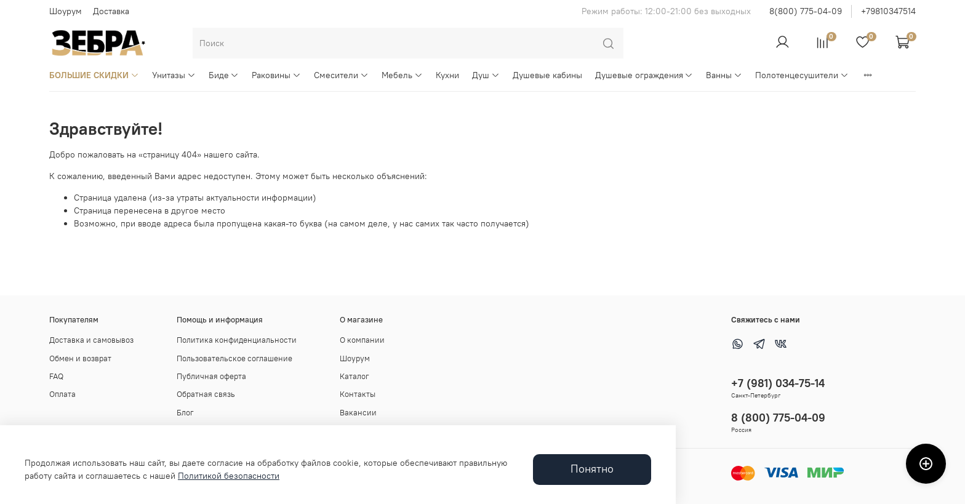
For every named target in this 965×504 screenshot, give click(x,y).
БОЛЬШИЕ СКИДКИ (94, 75)
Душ (486, 75)
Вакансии (358, 412)
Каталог (354, 376)
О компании (362, 340)
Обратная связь (206, 394)
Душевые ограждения (644, 75)
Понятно (592, 469)
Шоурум (65, 11)
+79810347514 (888, 11)
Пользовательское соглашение (234, 358)
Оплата (62, 394)
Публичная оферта (211, 376)
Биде (224, 75)
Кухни (447, 75)
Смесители (341, 75)
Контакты (357, 394)
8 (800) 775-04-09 (778, 417)
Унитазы (174, 75)
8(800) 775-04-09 (805, 11)
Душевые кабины (547, 75)
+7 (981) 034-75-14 (778, 383)
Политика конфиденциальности (237, 340)
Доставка (111, 11)
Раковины (276, 75)
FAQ (56, 376)
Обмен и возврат (80, 358)
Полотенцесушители (802, 75)
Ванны (724, 75)
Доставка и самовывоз (91, 340)
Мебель (402, 75)
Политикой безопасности (228, 475)
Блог (185, 412)
